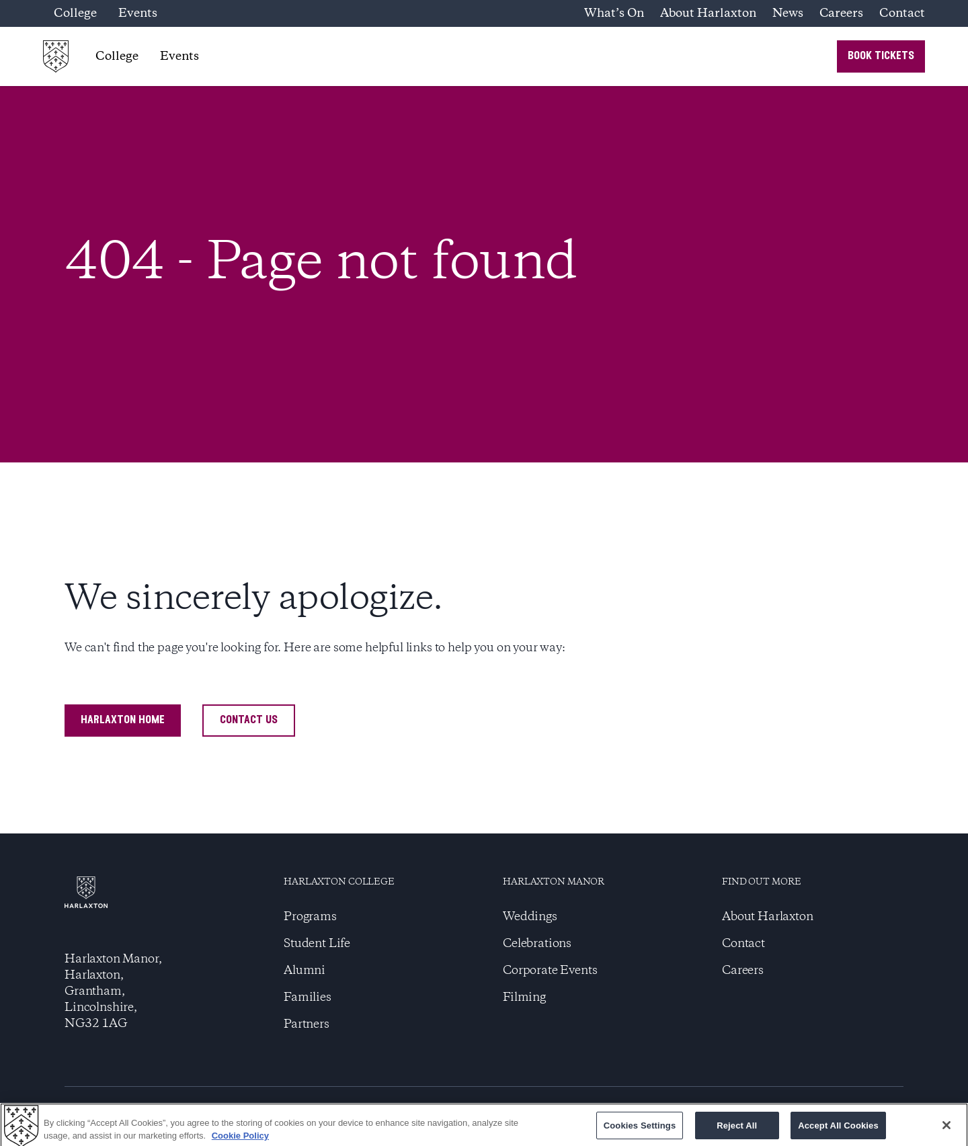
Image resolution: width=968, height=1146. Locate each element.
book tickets (881, 56)
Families (307, 997)
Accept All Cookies (838, 1129)
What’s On (614, 13)
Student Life (317, 944)
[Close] (946, 1128)
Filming (524, 997)
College (75, 13)
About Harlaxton (708, 13)
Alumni (304, 971)
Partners (306, 1024)
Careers (841, 13)
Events (137, 13)
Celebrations (537, 944)
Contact (902, 13)
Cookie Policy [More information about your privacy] (240, 1139)
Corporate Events (550, 971)
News (787, 13)
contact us (249, 720)
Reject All (737, 1129)
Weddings (530, 917)
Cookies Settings (640, 1129)
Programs (310, 917)
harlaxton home (123, 720)
